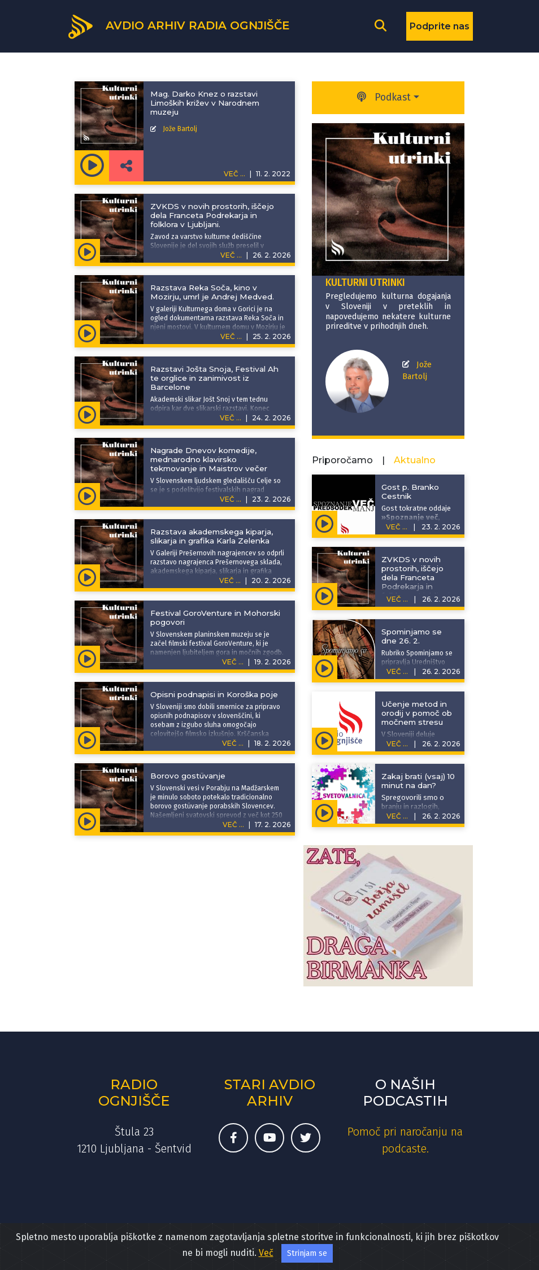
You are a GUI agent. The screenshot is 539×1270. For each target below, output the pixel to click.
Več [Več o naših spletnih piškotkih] (266, 1252)
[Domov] (178, 25)
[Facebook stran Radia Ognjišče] (233, 1137)
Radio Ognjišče (133, 1092)
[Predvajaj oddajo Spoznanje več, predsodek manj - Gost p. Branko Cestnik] (324, 522)
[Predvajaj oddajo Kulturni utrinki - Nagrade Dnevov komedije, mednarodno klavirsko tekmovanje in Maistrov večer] (87, 495)
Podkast (384, 97)
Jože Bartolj (180, 129)
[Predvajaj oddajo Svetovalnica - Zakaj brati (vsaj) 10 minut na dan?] (324, 812)
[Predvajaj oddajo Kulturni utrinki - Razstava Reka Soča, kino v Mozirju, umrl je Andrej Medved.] (87, 332)
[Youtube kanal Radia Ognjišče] (269, 1137)
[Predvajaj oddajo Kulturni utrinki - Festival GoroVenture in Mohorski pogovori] (87, 657)
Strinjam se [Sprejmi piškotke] (307, 1253)
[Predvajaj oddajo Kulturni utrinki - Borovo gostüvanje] (87, 820)
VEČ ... (231, 255)
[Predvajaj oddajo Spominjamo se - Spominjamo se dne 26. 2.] (324, 667)
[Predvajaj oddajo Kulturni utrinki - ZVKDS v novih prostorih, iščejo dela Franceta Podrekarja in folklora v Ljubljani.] (87, 251)
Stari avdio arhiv (269, 1092)
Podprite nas (440, 26)
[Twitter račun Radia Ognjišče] (305, 1137)
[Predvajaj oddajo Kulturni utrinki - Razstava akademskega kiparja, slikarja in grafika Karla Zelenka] (87, 576)
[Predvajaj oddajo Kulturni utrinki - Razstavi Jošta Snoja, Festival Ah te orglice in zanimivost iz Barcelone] (87, 413)
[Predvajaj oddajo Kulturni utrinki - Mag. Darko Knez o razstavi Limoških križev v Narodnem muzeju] (92, 165)
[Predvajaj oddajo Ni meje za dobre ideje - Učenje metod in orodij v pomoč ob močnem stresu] (324, 739)
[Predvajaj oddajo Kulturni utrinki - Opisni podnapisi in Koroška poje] (87, 739)
